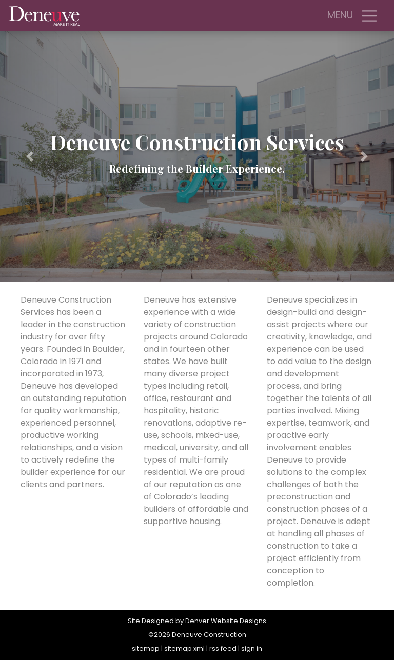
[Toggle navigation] (369, 16)
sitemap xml (184, 648)
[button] (29, 156)
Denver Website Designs (225, 620)
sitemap (146, 648)
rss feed (223, 648)
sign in (251, 648)
